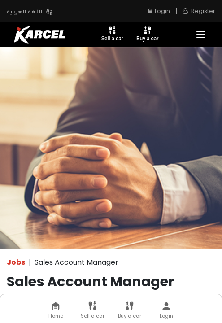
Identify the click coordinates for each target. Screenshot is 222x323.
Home (55, 310)
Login (159, 11)
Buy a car (147, 34)
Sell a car (112, 34)
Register (199, 11)
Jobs (16, 262)
